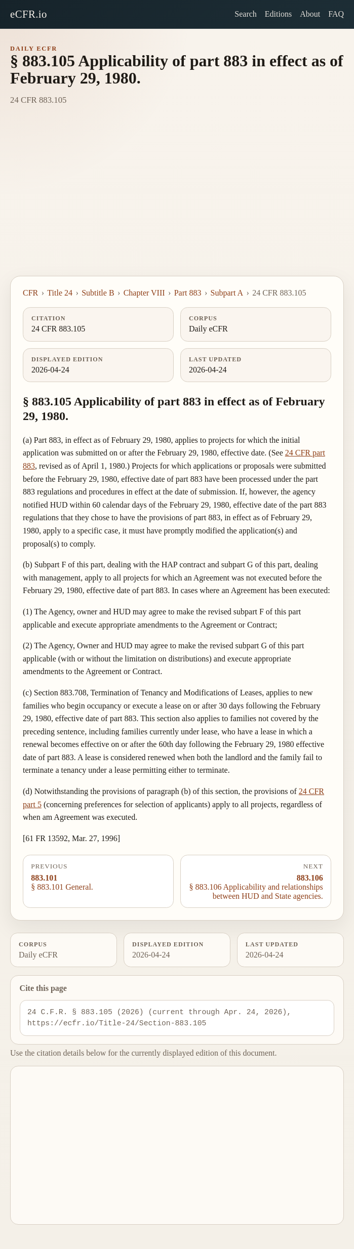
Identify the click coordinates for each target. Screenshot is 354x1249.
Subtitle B (98, 292)
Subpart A (227, 292)
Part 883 (188, 292)
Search (245, 14)
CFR (30, 292)
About (310, 14)
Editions (278, 14)
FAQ (336, 14)
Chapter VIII (144, 292)
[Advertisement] (177, 200)
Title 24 (59, 292)
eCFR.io (28, 14)
